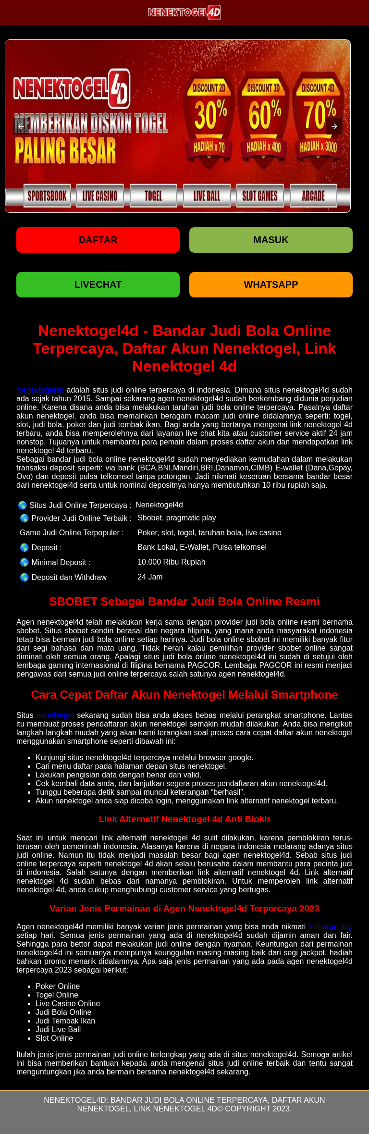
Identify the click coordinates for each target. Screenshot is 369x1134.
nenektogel (55, 715)
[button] (21, 126)
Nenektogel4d (40, 390)
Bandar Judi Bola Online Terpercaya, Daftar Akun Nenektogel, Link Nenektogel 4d (201, 1104)
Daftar (98, 239)
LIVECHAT (98, 284)
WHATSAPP (271, 284)
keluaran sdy (330, 927)
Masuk (270, 239)
